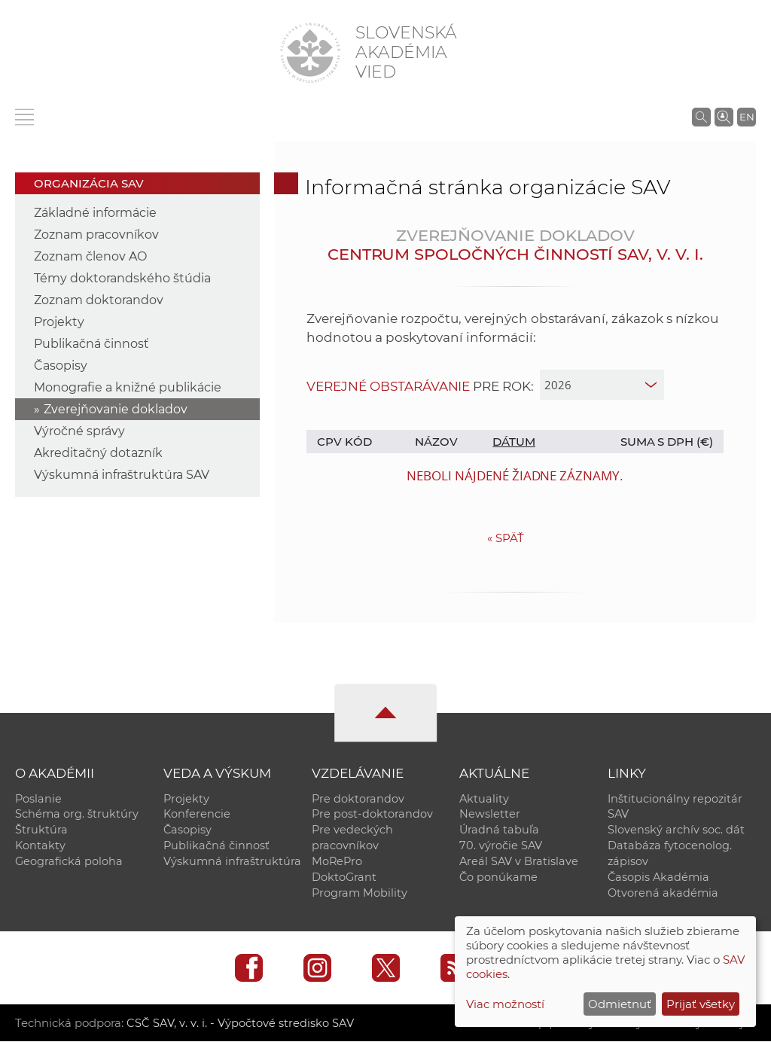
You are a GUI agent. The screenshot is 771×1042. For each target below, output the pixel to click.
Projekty (59, 322)
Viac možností (505, 1004)
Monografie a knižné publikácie (127, 387)
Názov (436, 441)
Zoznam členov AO (90, 256)
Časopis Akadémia (658, 878)
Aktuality (484, 799)
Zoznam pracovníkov (96, 234)
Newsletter (489, 814)
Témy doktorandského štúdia (122, 278)
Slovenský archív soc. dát (676, 830)
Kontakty (40, 846)
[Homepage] (310, 53)
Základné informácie (95, 213)
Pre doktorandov (358, 799)
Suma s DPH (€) (666, 441)
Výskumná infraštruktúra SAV (121, 475)
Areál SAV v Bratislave (518, 862)
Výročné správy (79, 431)
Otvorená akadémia (663, 893)
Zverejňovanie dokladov (115, 409)
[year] (602, 385)
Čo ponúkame (498, 878)
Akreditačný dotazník (98, 453)
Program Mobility (359, 893)
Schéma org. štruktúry (77, 814)
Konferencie (196, 814)
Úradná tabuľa (499, 830)
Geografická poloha (69, 862)
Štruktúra (41, 830)
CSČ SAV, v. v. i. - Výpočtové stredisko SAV (239, 1023)
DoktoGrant (344, 878)
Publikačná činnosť (91, 344)
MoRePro (337, 862)
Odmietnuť (619, 1004)
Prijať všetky (700, 1004)
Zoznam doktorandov (98, 300)
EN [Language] (746, 117)
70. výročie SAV (500, 846)
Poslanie (38, 799)
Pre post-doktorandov (372, 814)
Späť (505, 538)
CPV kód (344, 441)
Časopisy (60, 365)
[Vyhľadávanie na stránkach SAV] (701, 117)
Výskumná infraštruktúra (232, 862)
